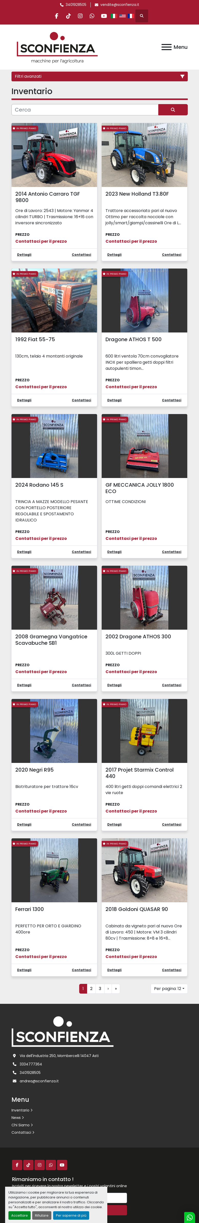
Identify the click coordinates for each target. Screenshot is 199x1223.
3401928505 (76, 4)
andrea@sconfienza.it (39, 1081)
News (16, 1117)
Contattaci (21, 1132)
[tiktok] (67, 15)
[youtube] (106, 15)
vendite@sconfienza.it (119, 4)
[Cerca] (84, 109)
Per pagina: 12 (167, 989)
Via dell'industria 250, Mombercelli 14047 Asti (59, 1055)
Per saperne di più (71, 1215)
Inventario (20, 1110)
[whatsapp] (93, 15)
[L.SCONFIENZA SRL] (62, 1031)
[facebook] (54, 15)
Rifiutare (42, 1215)
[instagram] (80, 15)
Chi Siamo (20, 1125)
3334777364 (31, 1064)
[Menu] (166, 47)
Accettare (19, 1215)
